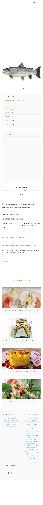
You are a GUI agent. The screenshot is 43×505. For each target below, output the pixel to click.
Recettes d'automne (11, 424)
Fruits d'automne (32, 424)
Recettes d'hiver (11, 427)
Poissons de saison (32, 450)
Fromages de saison (32, 439)
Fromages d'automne (32, 445)
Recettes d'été (11, 422)
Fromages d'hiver (32, 447)
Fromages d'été (31, 443)
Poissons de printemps (32, 452)
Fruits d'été (32, 422)
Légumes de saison (32, 429)
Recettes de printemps (11, 420)
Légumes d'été (31, 433)
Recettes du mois (11, 418)
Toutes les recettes (11, 429)
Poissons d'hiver (32, 458)
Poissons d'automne (32, 456)
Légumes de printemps (32, 431)
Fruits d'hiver (32, 427)
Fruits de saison (32, 418)
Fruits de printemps (32, 420)
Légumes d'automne (32, 435)
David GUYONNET (34, 484)
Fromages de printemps (32, 441)
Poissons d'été (31, 454)
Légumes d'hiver (32, 437)
